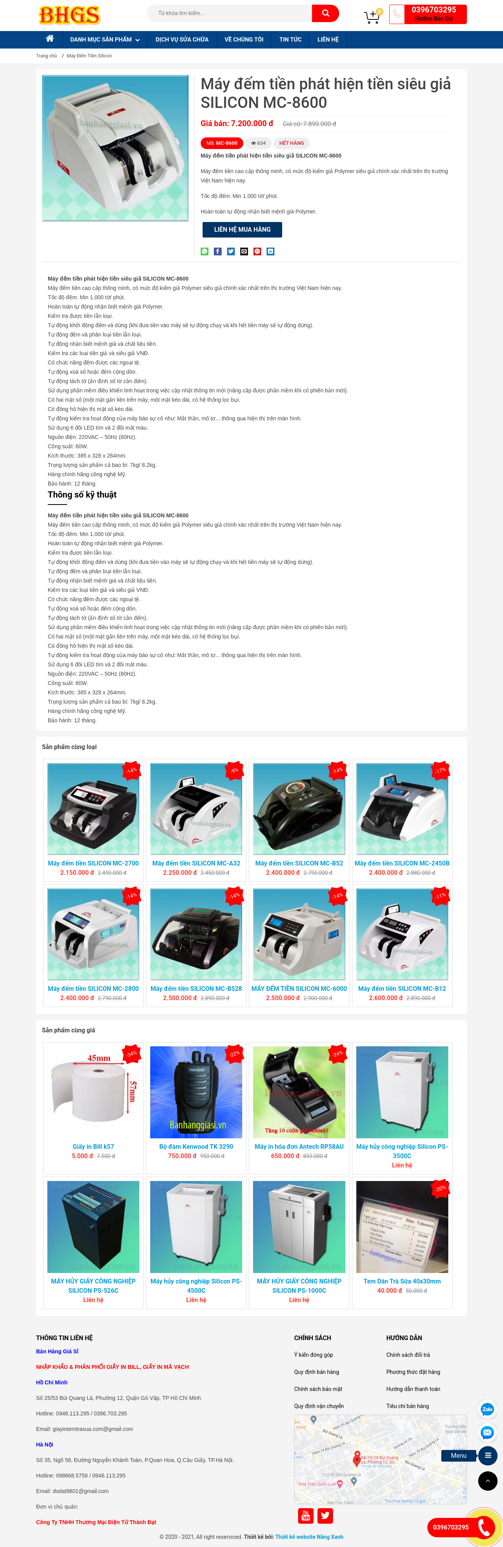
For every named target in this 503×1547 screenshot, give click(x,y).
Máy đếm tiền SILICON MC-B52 (299, 863)
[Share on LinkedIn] (272, 251)
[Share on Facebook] (219, 251)
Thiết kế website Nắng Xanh (309, 1537)
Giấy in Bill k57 (93, 1146)
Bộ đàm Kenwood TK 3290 (196, 1146)
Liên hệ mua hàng (242, 229)
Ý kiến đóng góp (313, 1355)
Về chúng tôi (244, 39)
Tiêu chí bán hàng (407, 1406)
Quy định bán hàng (316, 1372)
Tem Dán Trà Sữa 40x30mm (402, 1281)
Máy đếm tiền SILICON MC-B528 (196, 988)
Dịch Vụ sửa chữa (182, 39)
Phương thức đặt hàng (413, 1372)
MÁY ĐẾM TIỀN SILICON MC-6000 (299, 988)
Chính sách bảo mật (318, 1389)
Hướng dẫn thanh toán (413, 1389)
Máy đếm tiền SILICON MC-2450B (402, 863)
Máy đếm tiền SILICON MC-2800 (93, 988)
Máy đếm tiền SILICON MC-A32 (196, 863)
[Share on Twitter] (233, 251)
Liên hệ (327, 39)
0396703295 (434, 9)
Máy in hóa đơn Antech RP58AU (299, 1146)
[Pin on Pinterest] (259, 251)
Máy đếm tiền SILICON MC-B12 (402, 988)
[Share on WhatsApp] (206, 251)
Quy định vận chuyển (319, 1406)
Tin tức (290, 39)
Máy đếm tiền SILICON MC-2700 (93, 863)
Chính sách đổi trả (408, 1355)
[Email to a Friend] (246, 251)
